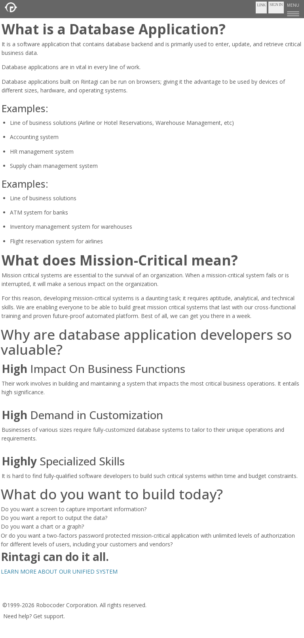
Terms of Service (27, 593)
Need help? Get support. (34, 616)
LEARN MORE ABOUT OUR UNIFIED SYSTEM (59, 571)
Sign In (276, 4)
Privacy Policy (71, 593)
